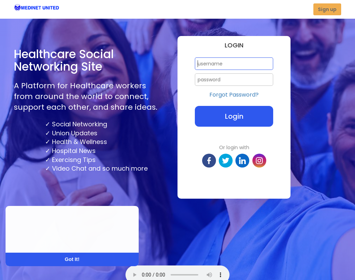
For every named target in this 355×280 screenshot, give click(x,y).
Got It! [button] (72, 259)
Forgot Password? (234, 95)
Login (234, 116)
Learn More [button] (32, 239)
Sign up (327, 9)
